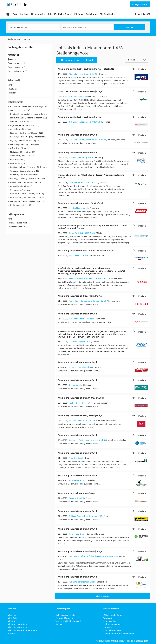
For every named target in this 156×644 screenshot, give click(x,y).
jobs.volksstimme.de (112, 630)
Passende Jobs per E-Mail (77, 60)
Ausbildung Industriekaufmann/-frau (76, 493)
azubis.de (107, 627)
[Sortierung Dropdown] (145, 59)
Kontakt (59, 624)
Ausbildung (91, 14)
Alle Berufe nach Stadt (17, 624)
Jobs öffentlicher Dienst (59, 14)
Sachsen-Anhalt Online (113, 624)
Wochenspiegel (110, 618)
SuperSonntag (109, 621)
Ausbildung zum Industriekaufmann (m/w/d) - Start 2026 (86, 68)
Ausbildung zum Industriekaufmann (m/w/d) (80, 116)
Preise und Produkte (64, 618)
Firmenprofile (38, 14)
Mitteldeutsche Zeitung (113, 615)
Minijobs (78, 14)
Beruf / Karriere (20, 14)
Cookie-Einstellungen (137, 641)
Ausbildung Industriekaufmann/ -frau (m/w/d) (81, 397)
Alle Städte (12, 618)
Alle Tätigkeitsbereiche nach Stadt (22, 630)
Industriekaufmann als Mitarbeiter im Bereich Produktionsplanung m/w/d (91, 176)
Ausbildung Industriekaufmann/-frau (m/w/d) (80, 551)
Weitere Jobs (102, 595)
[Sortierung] (133, 59)
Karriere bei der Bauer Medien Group (119, 633)
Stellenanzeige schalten (66, 615)
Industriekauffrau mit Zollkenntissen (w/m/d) (80, 91)
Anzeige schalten (139, 4)
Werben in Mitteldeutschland (68, 621)
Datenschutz (107, 641)
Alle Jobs (12, 615)
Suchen (130, 27)
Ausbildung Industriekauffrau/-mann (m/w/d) (80, 295)
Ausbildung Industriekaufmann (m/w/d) (78, 134)
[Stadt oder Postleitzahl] (87, 27)
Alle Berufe (12, 621)
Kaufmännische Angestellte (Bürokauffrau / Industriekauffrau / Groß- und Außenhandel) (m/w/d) (92, 226)
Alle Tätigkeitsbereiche (17, 627)
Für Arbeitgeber (108, 14)
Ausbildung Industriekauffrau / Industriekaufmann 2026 (85, 250)
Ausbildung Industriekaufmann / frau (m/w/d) (80, 203)
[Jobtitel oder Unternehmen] (34, 27)
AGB (98, 641)
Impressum (120, 641)
